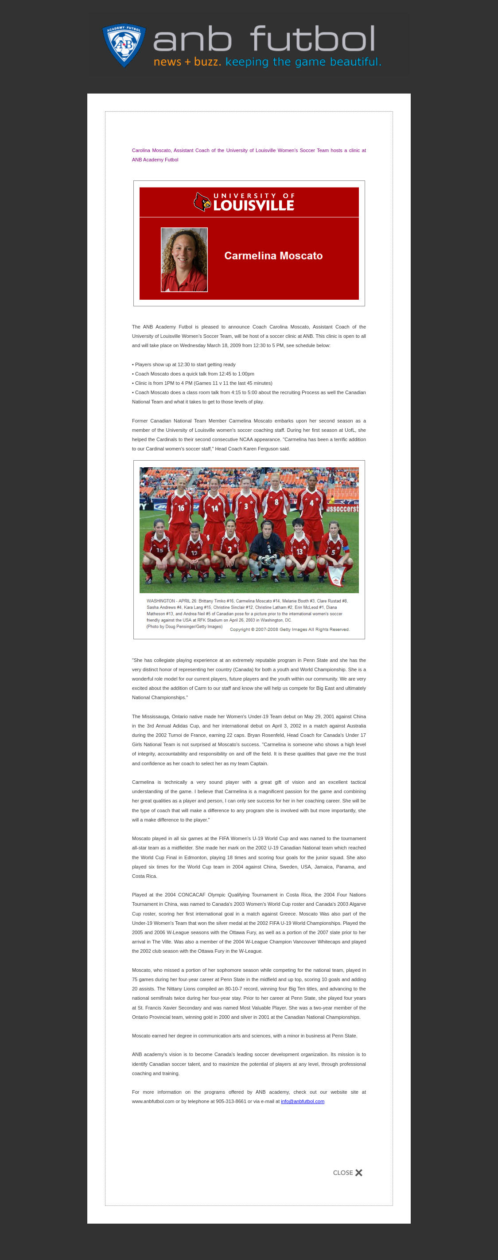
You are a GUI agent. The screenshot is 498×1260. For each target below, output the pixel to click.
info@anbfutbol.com (302, 1101)
